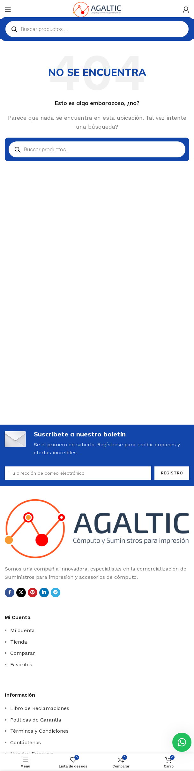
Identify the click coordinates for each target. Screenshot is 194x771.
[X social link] (21, 592)
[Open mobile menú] (8, 9)
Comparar (22, 653)
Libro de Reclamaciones (39, 708)
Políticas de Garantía (35, 720)
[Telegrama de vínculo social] (55, 592)
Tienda (18, 642)
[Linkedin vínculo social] (44, 592)
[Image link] (97, 528)
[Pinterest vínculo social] (32, 592)
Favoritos (21, 664)
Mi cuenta (22, 630)
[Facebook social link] (9, 592)
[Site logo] (97, 9)
